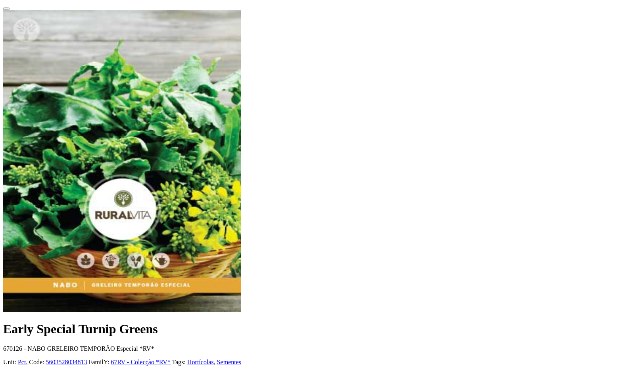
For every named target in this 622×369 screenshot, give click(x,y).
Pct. (22, 362)
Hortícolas (200, 362)
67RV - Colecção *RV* (140, 362)
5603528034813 (66, 362)
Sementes (229, 362)
